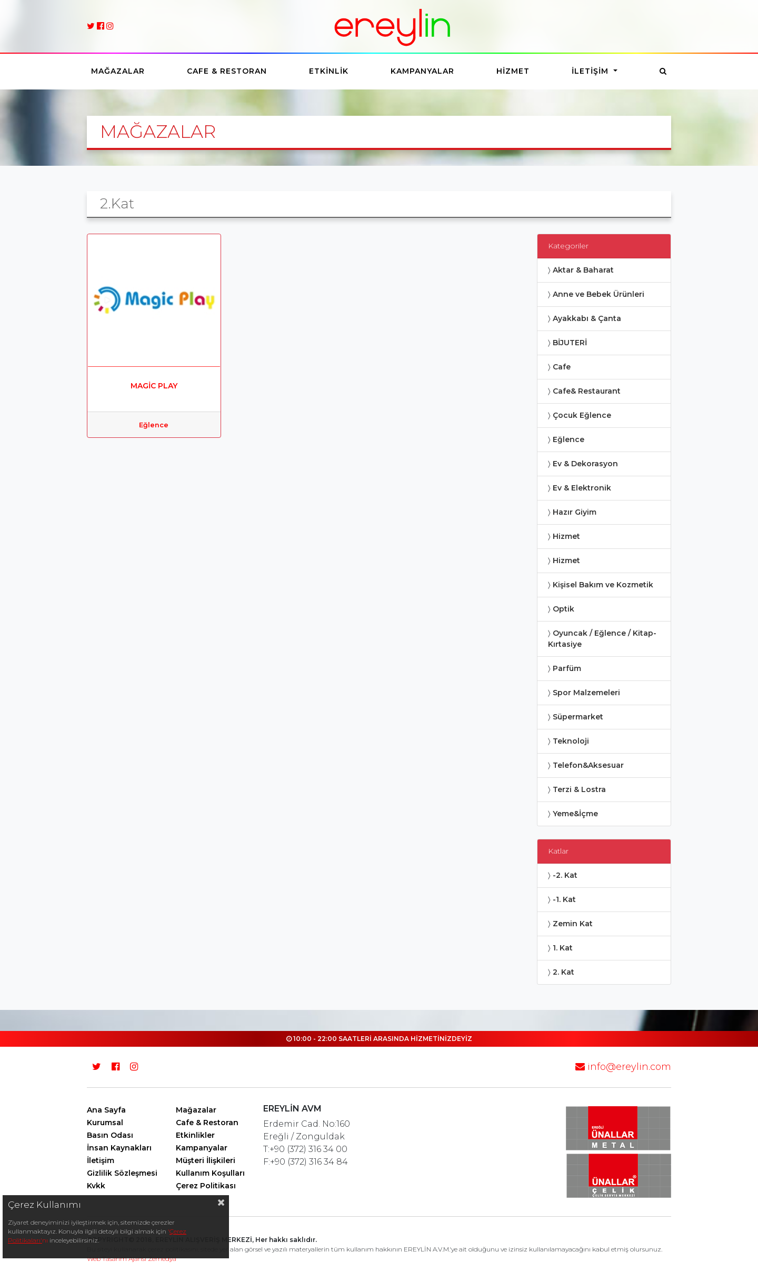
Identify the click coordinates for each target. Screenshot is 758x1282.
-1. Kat (564, 899)
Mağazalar (118, 71)
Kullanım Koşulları (210, 1173)
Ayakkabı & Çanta (587, 318)
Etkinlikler (195, 1135)
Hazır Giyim (574, 512)
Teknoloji (571, 741)
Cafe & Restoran (227, 71)
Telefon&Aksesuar (588, 765)
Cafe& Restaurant (587, 391)
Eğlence (153, 425)
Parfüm (567, 668)
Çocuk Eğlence (582, 415)
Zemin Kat (573, 923)
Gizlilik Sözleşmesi (122, 1173)
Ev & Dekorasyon (585, 463)
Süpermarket (578, 717)
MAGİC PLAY (154, 385)
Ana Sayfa (106, 1110)
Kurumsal (105, 1122)
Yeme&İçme (575, 813)
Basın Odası (110, 1135)
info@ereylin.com (623, 1067)
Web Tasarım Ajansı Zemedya (131, 1259)
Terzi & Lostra (579, 789)
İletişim (591, 71)
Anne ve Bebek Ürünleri (598, 294)
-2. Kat (565, 875)
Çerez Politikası (206, 1185)
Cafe (562, 367)
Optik (563, 609)
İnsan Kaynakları (119, 1148)
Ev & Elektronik (582, 488)
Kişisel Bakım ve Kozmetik (603, 584)
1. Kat (563, 948)
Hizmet (513, 71)
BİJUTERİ (570, 342)
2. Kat (563, 972)
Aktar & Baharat (583, 270)
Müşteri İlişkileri (205, 1160)
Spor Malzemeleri (586, 692)
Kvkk (96, 1185)
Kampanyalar (422, 71)
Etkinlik (328, 71)
